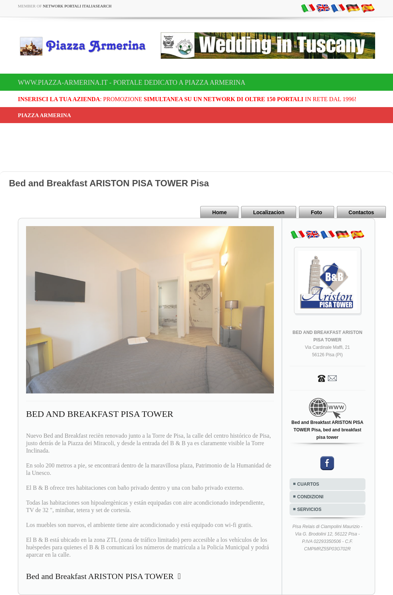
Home (219, 212)
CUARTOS (308, 484)
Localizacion (268, 212)
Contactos (361, 212)
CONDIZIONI (310, 496)
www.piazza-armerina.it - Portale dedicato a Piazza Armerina (131, 82)
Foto (316, 212)
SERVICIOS (309, 509)
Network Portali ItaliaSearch (77, 6)
